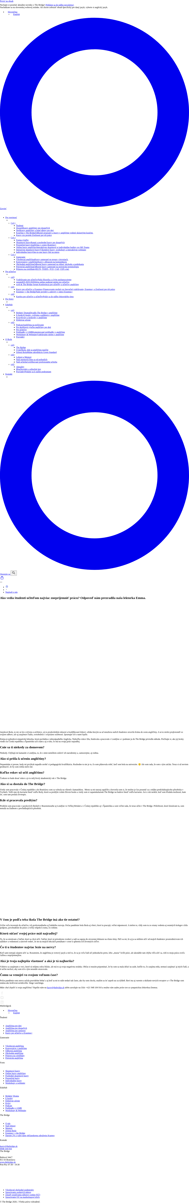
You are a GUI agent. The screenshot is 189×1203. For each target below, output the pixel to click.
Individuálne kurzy (13, 1080)
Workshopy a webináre (15, 1083)
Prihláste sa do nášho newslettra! (62, 5)
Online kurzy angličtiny (15, 1073)
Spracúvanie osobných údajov (18, 1192)
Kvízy (8, 1103)
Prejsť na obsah (6, 1)
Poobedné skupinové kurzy (17, 1076)
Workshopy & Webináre (15, 1110)
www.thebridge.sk (8, 1162)
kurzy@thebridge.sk (55, 987)
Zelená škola (10, 1131)
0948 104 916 (6, 1149)
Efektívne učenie (12, 1101)
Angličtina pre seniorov (15, 1030)
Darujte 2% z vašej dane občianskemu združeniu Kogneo (30, 1135)
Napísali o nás (11, 592)
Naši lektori (10, 1126)
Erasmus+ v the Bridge (15, 1133)
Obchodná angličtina (14, 1053)
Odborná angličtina (13, 1051)
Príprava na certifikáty (15, 1055)
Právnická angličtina (14, 1058)
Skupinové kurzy (12, 1071)
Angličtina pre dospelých (16, 1028)
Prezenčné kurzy (12, 1078)
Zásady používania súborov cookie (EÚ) (22, 1195)
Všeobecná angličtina (14, 1046)
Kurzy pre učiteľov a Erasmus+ (18, 1033)
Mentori (8, 1128)
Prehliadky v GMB (13, 1108)
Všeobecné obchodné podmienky (19, 1190)
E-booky (9, 1098)
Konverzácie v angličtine (16, 1048)
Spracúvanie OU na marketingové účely (22, 1197)
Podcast (8, 1106)
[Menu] (1, 582)
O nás (7, 1123)
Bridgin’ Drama (12, 1096)
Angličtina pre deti (13, 1026)
